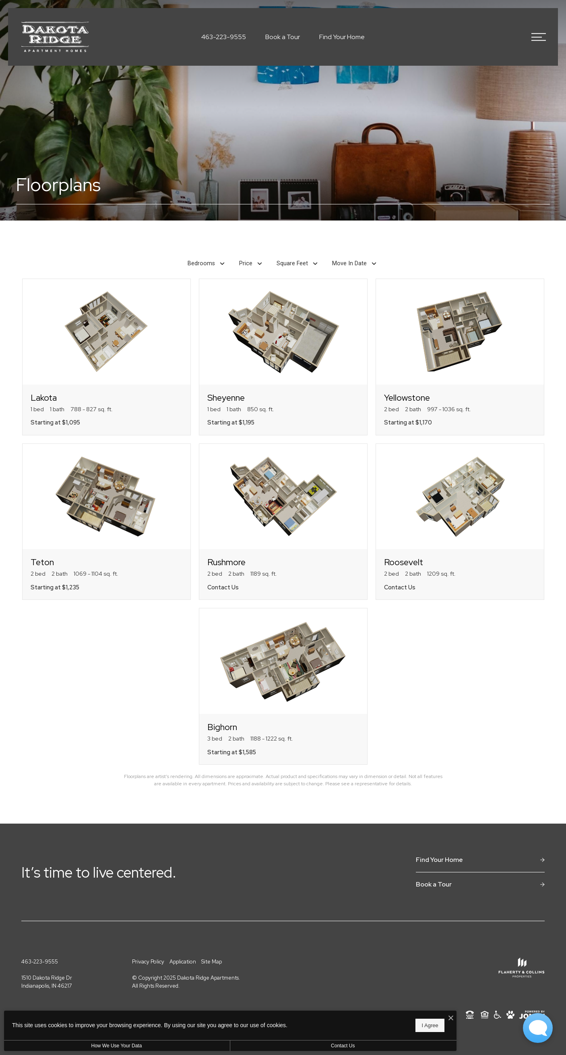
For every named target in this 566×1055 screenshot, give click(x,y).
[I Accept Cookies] (280, 1014)
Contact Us (215, 1046)
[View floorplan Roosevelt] (460, 521)
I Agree (259, 1023)
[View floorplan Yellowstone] (460, 357)
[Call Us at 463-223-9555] (223, 37)
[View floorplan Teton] (106, 521)
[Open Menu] (538, 37)
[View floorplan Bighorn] (283, 686)
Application (182, 961)
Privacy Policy (148, 961)
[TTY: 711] (470, 1015)
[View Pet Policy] (510, 1015)
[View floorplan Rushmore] (283, 521)
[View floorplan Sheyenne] (283, 357)
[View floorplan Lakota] (106, 357)
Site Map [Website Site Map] (211, 961)
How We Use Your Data (74, 1046)
